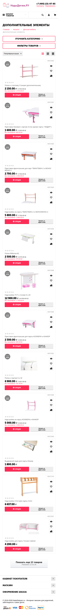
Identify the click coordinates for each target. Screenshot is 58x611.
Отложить (51, 71)
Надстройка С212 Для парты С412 (18, 501)
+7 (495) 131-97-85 (45, 4)
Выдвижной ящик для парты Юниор (19, 461)
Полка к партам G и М (13, 378)
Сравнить (51, 76)
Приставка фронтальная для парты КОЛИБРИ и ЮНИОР (27, 336)
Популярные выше (12, 53)
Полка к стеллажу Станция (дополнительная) (23, 85)
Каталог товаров (10, 15)
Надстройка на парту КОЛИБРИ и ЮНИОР (22, 420)
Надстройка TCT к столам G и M (17, 295)
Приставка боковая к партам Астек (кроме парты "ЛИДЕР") (28, 127)
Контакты (40, 6)
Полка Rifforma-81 (12, 253)
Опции (18, 95)
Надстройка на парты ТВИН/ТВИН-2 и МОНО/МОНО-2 (26, 212)
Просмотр (51, 66)
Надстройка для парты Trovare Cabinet (20, 541)
